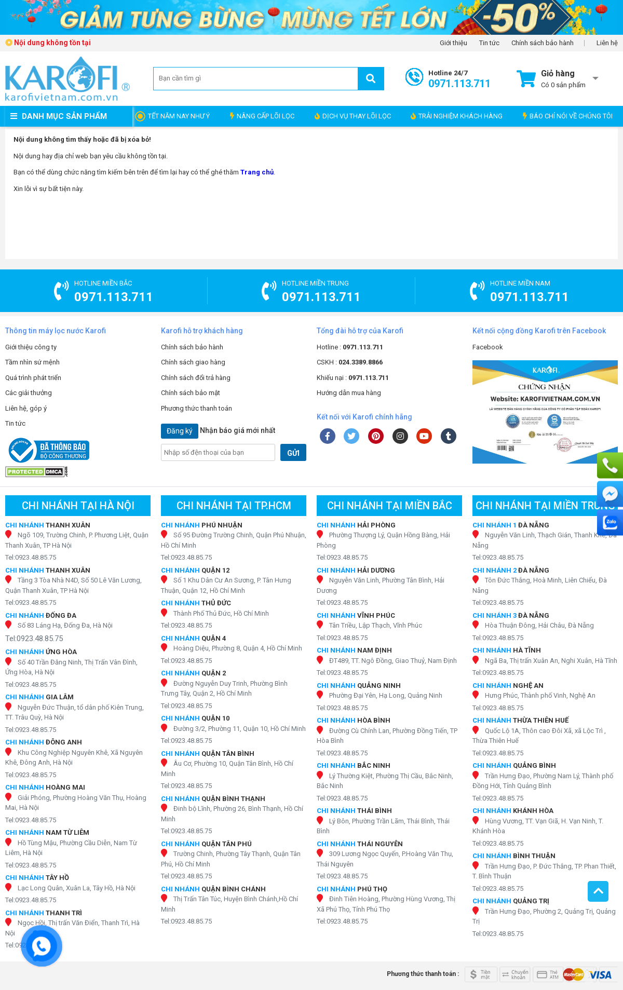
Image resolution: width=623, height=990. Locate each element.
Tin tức (489, 43)
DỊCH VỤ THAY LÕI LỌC (353, 116)
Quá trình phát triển (33, 378)
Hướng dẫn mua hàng (349, 393)
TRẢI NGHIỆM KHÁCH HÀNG (457, 116)
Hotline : (350, 347)
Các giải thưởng (28, 393)
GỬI (293, 453)
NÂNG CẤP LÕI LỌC (262, 116)
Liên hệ (607, 43)
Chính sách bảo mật (190, 393)
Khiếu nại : (353, 378)
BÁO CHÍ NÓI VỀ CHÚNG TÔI (568, 116)
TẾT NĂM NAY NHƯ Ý (179, 116)
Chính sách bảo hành (542, 43)
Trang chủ (257, 172)
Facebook (487, 347)
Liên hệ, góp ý (26, 408)
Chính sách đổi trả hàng (196, 378)
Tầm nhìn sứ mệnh (32, 362)
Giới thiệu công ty (31, 347)
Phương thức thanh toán (196, 408)
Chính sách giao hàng (193, 362)
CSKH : (350, 362)
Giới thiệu (453, 43)
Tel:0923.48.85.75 (30, 557)
